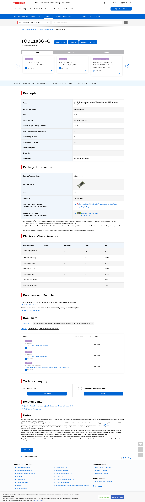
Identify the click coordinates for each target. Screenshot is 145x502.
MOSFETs (20, 476)
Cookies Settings (104, 497)
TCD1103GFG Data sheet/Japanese (37, 345)
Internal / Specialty (101, 470)
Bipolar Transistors (23, 482)
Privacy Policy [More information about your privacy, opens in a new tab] (38, 500)
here (107, 425)
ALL (37, 52)
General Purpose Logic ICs (65, 479)
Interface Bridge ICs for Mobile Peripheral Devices (72, 485)
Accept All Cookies (117, 497)
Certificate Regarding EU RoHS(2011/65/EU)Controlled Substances (47, 367)
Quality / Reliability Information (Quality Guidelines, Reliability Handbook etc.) (49, 406)
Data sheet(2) (33, 328)
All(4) (24, 328)
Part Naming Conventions (32, 409)
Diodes (19, 485)
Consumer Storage (101, 473)
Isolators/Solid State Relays (26, 473)
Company (99, 486)
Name (25, 336)
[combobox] (87, 22)
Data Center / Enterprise (103, 467)
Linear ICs (59, 476)
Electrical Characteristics (44, 83)
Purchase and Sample (59, 83)
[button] (111, 3)
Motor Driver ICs (61, 467)
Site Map (128, 458)
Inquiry (78, 83)
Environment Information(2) (49, 328)
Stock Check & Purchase (32, 310)
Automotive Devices (23, 467)
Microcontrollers (22, 488)
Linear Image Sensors (46, 29)
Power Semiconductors (24, 470)
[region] (72, 497)
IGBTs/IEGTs (21, 479)
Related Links (86, 83)
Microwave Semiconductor (104, 481)
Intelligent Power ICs (63, 470)
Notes (94, 83)
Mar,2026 (97, 344)
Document (71, 83)
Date (96, 336)
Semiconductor (31, 29)
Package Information (28, 83)
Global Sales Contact (31, 305)
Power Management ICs (64, 473)
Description (17, 83)
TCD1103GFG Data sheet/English (36, 356)
